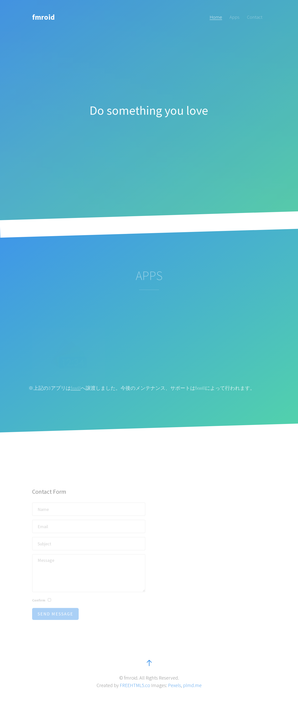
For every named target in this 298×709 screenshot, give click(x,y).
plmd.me (192, 685)
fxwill (76, 388)
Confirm (38, 605)
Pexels (174, 685)
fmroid (43, 17)
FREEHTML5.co (135, 685)
